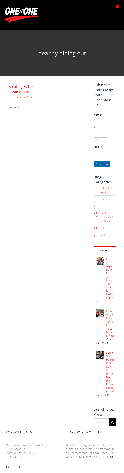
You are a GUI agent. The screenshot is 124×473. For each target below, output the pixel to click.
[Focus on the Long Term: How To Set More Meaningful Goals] (100, 311)
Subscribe (102, 164)
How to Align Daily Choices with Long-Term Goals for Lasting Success (110, 278)
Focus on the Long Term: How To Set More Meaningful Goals (110, 325)
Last (96, 139)
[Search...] (101, 422)
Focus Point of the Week (20, 97)
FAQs (110, 456)
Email (98, 147)
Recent (105, 250)
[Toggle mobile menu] (117, 6)
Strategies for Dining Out (21, 89)
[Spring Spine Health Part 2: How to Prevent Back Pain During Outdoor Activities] (100, 352)
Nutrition (101, 206)
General (100, 235)
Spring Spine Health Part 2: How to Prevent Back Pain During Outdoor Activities (110, 372)
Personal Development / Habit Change (104, 217)
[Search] (112, 422)
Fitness (100, 199)
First (96, 127)
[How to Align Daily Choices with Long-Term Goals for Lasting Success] (100, 259)
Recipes (100, 228)
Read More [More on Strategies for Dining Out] (14, 107)
